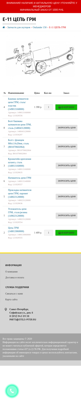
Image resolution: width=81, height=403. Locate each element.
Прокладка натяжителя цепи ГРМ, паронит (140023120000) (19, 193)
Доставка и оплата (14, 277)
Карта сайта (11, 299)
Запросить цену (67, 127)
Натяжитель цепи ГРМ (19, 178)
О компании (11, 271)
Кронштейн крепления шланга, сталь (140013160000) (19, 162)
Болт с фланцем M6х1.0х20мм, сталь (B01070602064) (18, 143)
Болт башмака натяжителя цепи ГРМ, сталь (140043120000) (19, 124)
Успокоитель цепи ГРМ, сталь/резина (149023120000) (17, 212)
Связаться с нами (14, 293)
